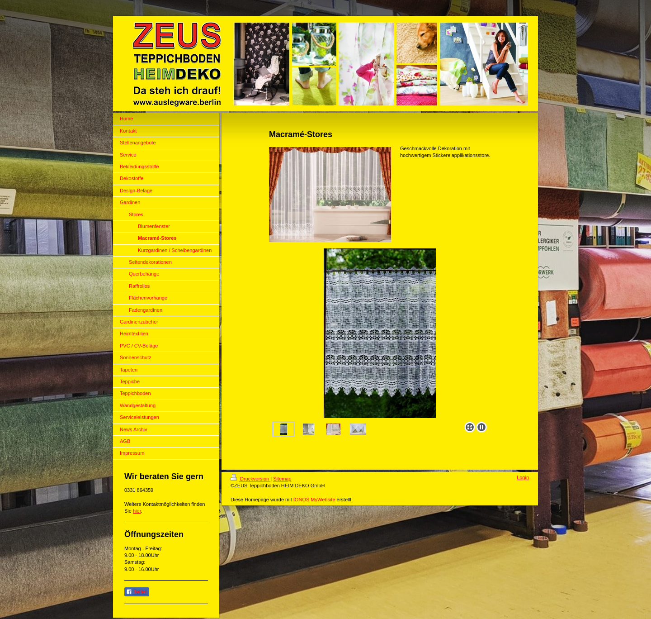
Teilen (136, 592)
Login (523, 477)
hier (137, 511)
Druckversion (250, 478)
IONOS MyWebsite (314, 499)
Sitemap (282, 478)
